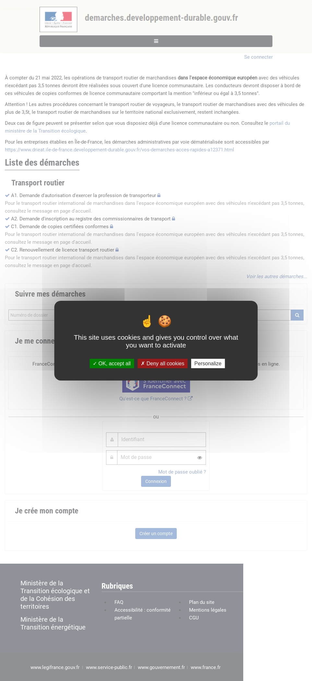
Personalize (208, 363)
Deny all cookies (162, 363)
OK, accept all (112, 363)
